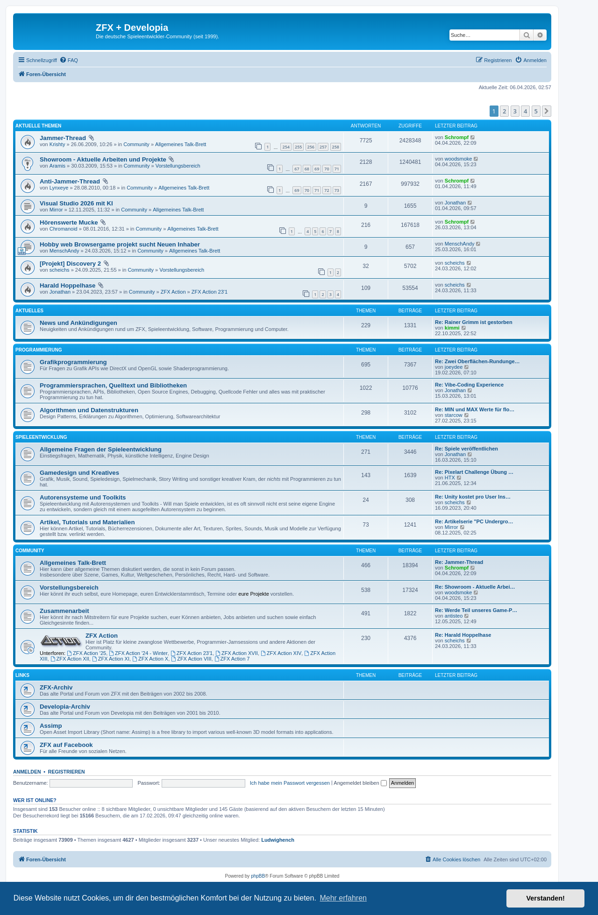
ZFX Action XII (69, 659)
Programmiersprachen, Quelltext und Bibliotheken (113, 385)
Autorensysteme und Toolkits (83, 497)
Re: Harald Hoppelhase (463, 635)
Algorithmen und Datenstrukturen (89, 410)
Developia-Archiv (65, 706)
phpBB (258, 876)
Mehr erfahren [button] (343, 898)
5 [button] (536, 111)
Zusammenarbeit (64, 610)
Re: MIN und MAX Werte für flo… (474, 409)
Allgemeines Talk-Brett (180, 144)
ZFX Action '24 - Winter (138, 653)
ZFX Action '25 (86, 653)
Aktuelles (29, 310)
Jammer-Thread (63, 137)
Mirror (56, 209)
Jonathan (455, 202)
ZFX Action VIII (191, 659)
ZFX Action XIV (281, 653)
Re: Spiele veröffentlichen (466, 448)
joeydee (454, 367)
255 (298, 147)
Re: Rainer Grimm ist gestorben (474, 322)
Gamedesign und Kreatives (79, 472)
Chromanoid (64, 229)
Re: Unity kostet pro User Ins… (473, 497)
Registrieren (66, 771)
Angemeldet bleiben (360, 783)
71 (337, 169)
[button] (546, 111)
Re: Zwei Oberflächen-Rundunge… (477, 361)
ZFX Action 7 (232, 659)
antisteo (454, 616)
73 (337, 190)
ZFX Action (173, 292)
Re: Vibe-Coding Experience (469, 384)
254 (285, 147)
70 (326, 169)
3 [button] (515, 111)
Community (136, 144)
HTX (450, 477)
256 (310, 147)
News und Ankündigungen (78, 322)
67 (296, 169)
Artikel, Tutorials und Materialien (87, 522)
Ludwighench (277, 840)
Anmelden (27, 771)
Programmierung (38, 349)
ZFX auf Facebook (66, 744)
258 (335, 147)
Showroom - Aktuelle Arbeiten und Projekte (103, 159)
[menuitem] (68, 60)
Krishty (57, 144)
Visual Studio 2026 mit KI (76, 203)
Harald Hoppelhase (67, 285)
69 (316, 169)
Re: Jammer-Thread (459, 562)
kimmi (452, 328)
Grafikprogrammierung (73, 362)
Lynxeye (59, 187)
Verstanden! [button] (546, 898)
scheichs (60, 270)
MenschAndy (64, 250)
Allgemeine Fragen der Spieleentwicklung (101, 449)
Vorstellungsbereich (178, 166)
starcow (454, 415)
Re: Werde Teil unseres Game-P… (476, 610)
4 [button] (525, 111)
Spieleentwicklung (41, 437)
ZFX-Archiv (56, 687)
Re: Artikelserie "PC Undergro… (474, 521)
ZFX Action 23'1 (210, 292)
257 (323, 147)
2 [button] (504, 111)
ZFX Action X (150, 659)
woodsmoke (458, 159)
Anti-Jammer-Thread (70, 181)
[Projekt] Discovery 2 (70, 263)
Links (22, 675)
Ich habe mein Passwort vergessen (290, 783)
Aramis (57, 166)
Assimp (51, 725)
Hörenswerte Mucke (69, 222)
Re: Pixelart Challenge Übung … (474, 472)
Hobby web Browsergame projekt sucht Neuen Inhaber (120, 244)
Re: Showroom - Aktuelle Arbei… (475, 587)
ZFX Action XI (110, 659)
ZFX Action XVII (236, 653)
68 (307, 169)
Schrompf (457, 137)
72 (326, 190)
